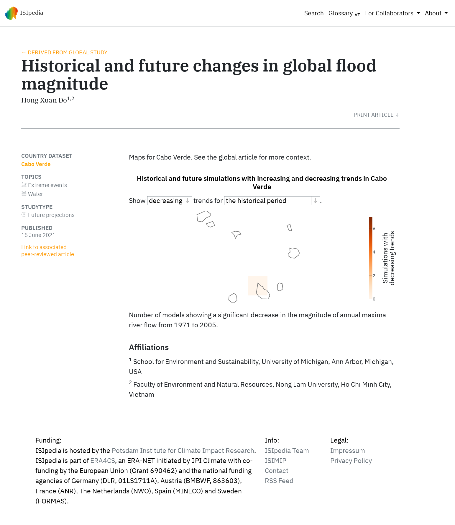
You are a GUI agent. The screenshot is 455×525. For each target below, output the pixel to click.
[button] (377, 114)
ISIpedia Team (287, 450)
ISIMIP (275, 460)
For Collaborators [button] (390, 13)
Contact (276, 470)
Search (314, 13)
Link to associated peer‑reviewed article (47, 250)
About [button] (434, 13)
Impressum (347, 450)
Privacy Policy (351, 460)
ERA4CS (102, 460)
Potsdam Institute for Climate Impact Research (183, 450)
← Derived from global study (64, 52)
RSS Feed (279, 480)
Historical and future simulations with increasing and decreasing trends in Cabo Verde (262, 182)
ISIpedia (24, 13)
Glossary (344, 13)
